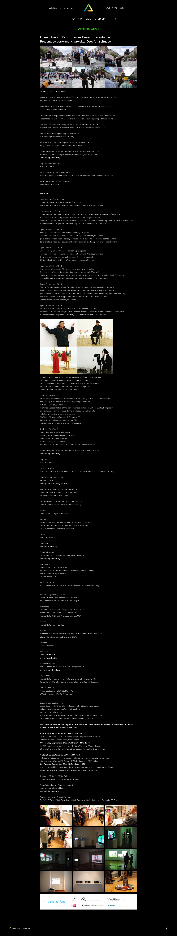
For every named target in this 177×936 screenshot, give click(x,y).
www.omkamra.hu (48, 654)
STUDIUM (99, 20)
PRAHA (43, 91)
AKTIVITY (77, 20)
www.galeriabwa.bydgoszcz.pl (53, 483)
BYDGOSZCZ (61, 91)
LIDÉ (88, 20)
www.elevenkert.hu (48, 658)
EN (116, 20)
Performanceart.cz (19, 929)
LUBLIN (51, 91)
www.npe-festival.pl (49, 546)
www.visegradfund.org (50, 157)
